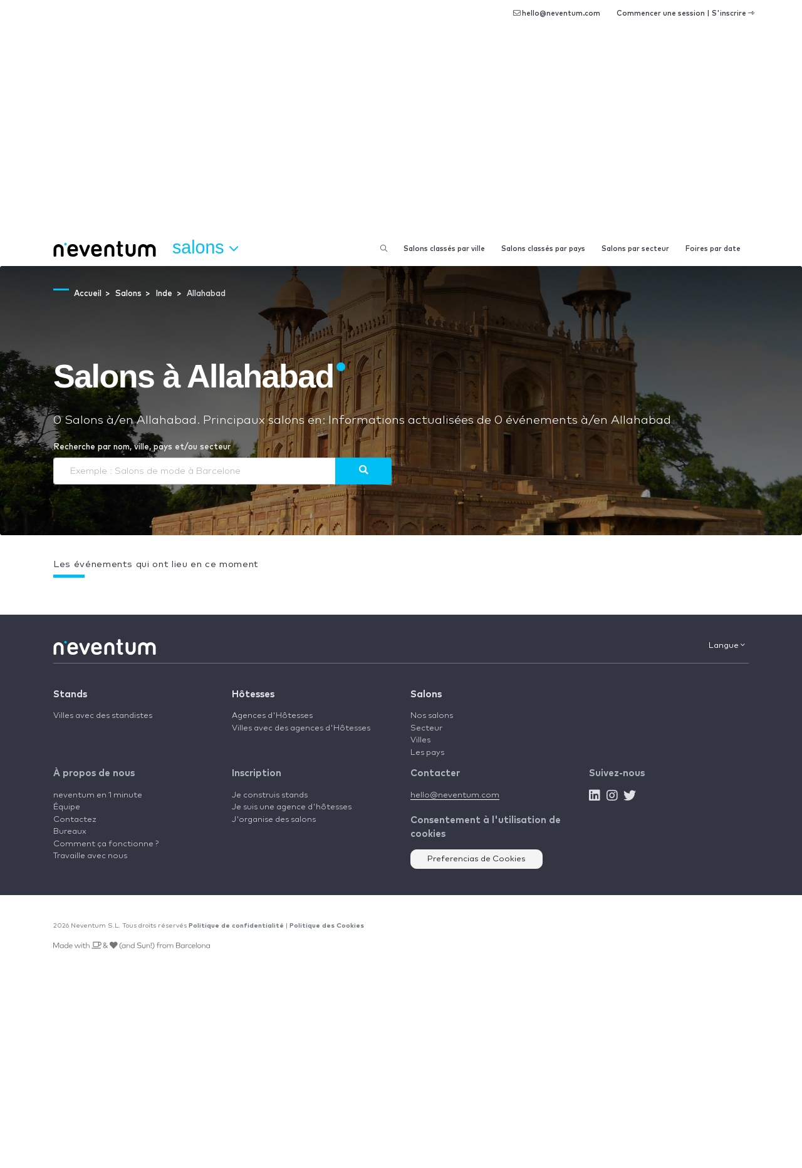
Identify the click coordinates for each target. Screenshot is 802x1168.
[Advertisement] (401, 137)
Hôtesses (253, 694)
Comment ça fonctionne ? (106, 844)
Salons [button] (205, 248)
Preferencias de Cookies (476, 859)
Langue (727, 645)
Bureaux (69, 831)
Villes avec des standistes (102, 716)
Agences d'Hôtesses (272, 716)
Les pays (427, 753)
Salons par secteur (635, 248)
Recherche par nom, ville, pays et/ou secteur (142, 447)
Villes (420, 740)
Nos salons (431, 716)
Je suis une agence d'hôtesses (292, 807)
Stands (70, 694)
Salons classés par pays (543, 248)
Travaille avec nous (90, 856)
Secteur (426, 728)
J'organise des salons (274, 820)
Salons (426, 694)
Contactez (74, 820)
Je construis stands (270, 795)
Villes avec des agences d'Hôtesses (301, 728)
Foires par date (713, 248)
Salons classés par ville (444, 248)
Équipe (66, 807)
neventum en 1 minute (97, 795)
